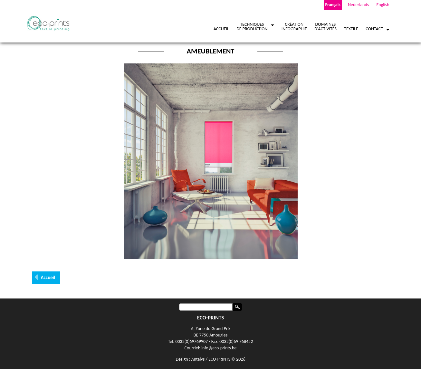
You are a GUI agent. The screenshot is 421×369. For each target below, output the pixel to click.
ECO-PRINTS (219, 359)
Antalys (198, 359)
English (382, 4)
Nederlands (358, 4)
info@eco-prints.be (219, 348)
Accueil (48, 277)
